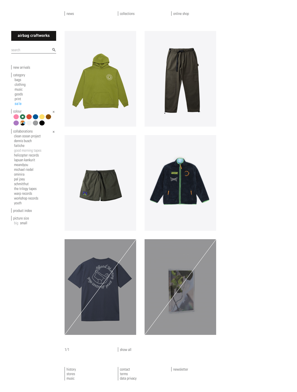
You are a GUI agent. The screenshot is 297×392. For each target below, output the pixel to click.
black (43, 125)
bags (18, 79)
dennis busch (23, 140)
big (16, 223)
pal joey (19, 179)
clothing (20, 84)
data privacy (128, 378)
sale (18, 103)
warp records (23, 193)
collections (127, 13)
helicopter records (26, 155)
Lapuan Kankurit (24, 160)
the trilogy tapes (25, 188)
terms (124, 373)
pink (17, 118)
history (71, 369)
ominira (19, 174)
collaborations (23, 131)
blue (36, 118)
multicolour (23, 125)
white (30, 125)
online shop (181, 13)
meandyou (21, 164)
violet (17, 125)
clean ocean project (27, 136)
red (30, 118)
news (70, 13)
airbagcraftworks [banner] (33, 36)
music (18, 89)
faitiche (19, 145)
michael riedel (23, 169)
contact (125, 369)
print (18, 99)
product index (22, 210)
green (23, 118)
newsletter (180, 369)
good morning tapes (27, 150)
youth (18, 203)
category (19, 75)
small (23, 223)
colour (17, 111)
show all (125, 349)
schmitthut (21, 184)
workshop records (26, 198)
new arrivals (21, 67)
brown (49, 118)
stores (71, 373)
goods (19, 94)
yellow (43, 118)
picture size (21, 218)
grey (36, 125)
